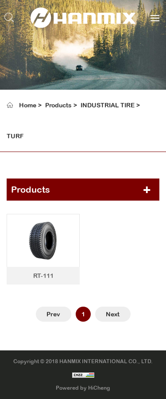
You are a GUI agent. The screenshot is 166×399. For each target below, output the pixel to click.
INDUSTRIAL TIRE (108, 105)
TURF (15, 136)
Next (113, 314)
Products (58, 105)
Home (27, 105)
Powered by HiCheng (83, 388)
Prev (53, 314)
